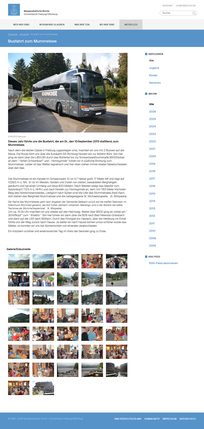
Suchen (194, 13)
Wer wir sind (21, 24)
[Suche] (178, 13)
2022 (152, 141)
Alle (151, 61)
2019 (152, 164)
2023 (152, 134)
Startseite (13, 34)
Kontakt (168, 5)
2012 (152, 216)
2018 (152, 171)
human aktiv (152, 419)
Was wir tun (81, 24)
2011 (152, 224)
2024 (152, 127)
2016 (152, 186)
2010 (152, 231)
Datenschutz (187, 419)
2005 (152, 246)
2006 (152, 239)
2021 (152, 149)
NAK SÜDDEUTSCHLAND (128, 419)
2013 (152, 209)
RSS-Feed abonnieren (163, 263)
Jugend (154, 68)
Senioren (155, 83)
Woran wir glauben (51, 24)
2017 (152, 179)
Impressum (169, 419)
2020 (152, 156)
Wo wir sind (107, 24)
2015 (152, 194)
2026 (152, 112)
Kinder (153, 76)
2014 (152, 201)
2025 (152, 119)
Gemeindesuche (186, 5)
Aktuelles (130, 24)
